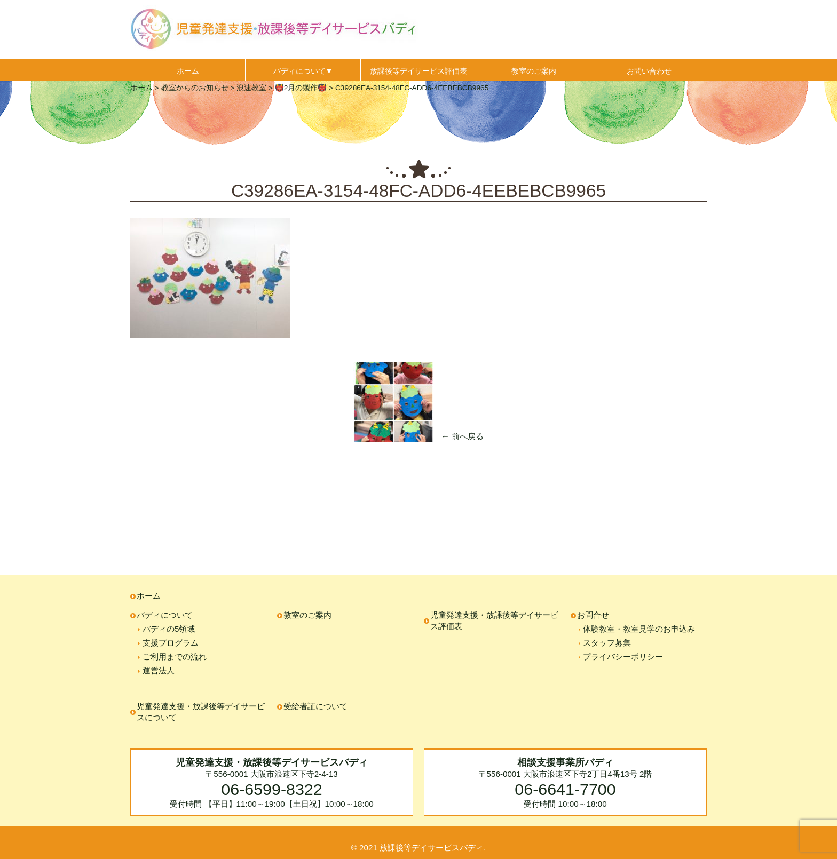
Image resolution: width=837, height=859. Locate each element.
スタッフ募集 (607, 642)
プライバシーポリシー (623, 656)
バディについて (165, 614)
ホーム (188, 71)
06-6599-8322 (271, 789)
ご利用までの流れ (175, 656)
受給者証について (315, 706)
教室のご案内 (533, 71)
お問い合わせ (649, 71)
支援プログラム (171, 642)
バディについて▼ (303, 71)
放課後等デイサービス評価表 (418, 71)
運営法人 (159, 670)
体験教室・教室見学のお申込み (639, 628)
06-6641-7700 (565, 789)
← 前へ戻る (462, 436)
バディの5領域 (169, 628)
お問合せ (593, 614)
